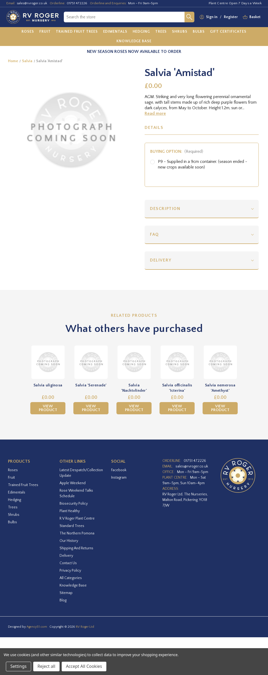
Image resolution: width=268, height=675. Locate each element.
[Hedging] (141, 32)
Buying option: (176, 151)
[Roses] (28, 32)
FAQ (154, 234)
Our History (69, 541)
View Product (48, 408)
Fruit (11, 477)
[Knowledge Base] (134, 41)
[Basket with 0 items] (255, 17)
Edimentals (16, 492)
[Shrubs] (179, 32)
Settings (18, 666)
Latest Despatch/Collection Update (81, 473)
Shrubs (13, 515)
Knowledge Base (73, 585)
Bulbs (12, 522)
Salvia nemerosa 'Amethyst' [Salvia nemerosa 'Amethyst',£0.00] (220, 388)
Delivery (160, 260)
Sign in (211, 17)
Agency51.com (37, 626)
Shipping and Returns (76, 548)
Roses (13, 470)
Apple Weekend (73, 483)
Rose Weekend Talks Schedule (76, 493)
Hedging (14, 500)
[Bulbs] (199, 32)
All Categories (71, 578)
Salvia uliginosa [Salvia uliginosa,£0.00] (48, 385)
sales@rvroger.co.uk (32, 3)
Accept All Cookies (84, 666)
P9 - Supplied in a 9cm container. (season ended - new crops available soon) (202, 164)
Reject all (46, 666)
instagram (119, 477)
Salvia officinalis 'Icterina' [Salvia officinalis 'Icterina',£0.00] (177, 388)
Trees (13, 507)
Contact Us (68, 563)
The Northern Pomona (77, 533)
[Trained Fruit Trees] (76, 32)
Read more (155, 113)
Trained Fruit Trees (23, 485)
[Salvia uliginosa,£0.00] (48, 362)
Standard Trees (72, 526)
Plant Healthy (70, 511)
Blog (63, 600)
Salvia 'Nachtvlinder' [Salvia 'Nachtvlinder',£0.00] (134, 388)
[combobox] (124, 17)
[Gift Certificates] (228, 32)
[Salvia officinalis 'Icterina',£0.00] (177, 362)
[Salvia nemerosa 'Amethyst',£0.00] (220, 362)
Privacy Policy (70, 570)
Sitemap (66, 593)
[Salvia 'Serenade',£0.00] (91, 362)
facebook (118, 470)
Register (231, 17)
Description (165, 208)
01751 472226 (77, 3)
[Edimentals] (115, 32)
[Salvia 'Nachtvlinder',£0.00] (134, 362)
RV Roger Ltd (85, 626)
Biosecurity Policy (74, 503)
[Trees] (161, 32)
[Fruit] (45, 32)
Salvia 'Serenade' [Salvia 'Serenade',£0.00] (90, 385)
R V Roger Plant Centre (77, 518)
